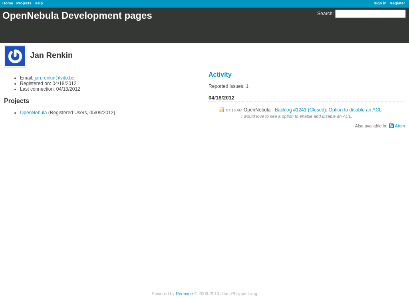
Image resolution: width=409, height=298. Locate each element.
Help (39, 3)
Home (7, 3)
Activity (220, 74)
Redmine (184, 293)
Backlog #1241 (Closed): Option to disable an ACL (328, 110)
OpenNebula (33, 112)
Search (324, 13)
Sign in (380, 3)
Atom (400, 125)
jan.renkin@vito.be (55, 78)
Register (397, 3)
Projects (24, 3)
